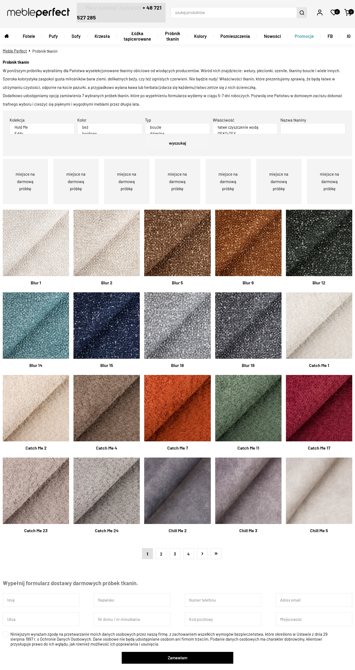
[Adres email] (314, 598)
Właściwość (223, 118)
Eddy (42, 131)
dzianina (177, 131)
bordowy (110, 131)
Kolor (81, 118)
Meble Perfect (15, 48)
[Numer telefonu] (223, 598)
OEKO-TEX (245, 131)
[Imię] (41, 598)
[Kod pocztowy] (223, 617)
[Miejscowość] (314, 617)
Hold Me (42, 125)
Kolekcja (17, 118)
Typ (148, 118)
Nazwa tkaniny (293, 118)
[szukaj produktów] (237, 11)
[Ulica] (41, 617)
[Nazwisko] (132, 598)
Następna (202, 551)
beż (110, 125)
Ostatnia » (216, 551)
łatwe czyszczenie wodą (245, 125)
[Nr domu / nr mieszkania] (132, 617)
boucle (177, 125)
